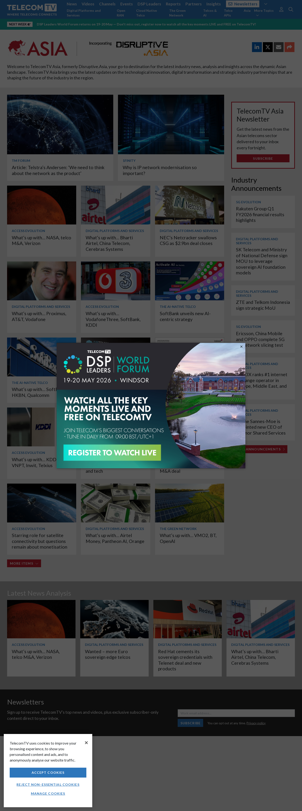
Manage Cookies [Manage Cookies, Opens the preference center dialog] (48, 793)
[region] (48, 770)
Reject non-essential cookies (48, 784)
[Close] (86, 743)
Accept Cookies (48, 772)
